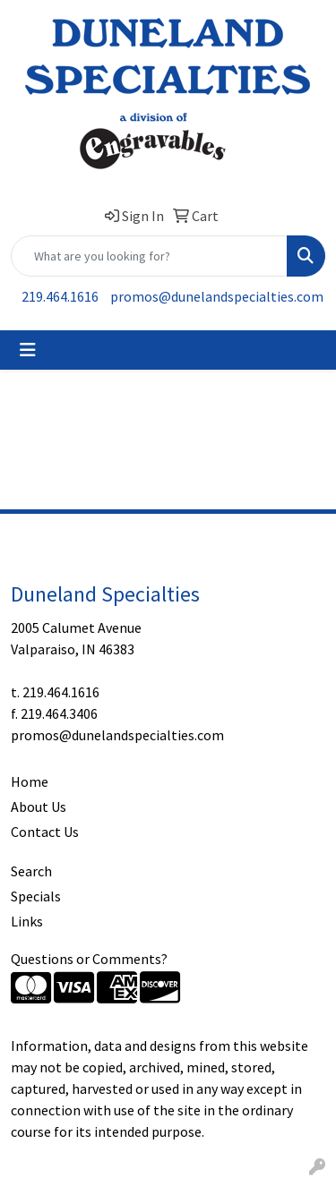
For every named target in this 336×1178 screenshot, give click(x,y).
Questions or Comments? (89, 959)
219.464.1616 (60, 296)
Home (29, 781)
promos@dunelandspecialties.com (216, 296)
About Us (38, 806)
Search (31, 871)
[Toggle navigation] (28, 350)
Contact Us (45, 832)
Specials (36, 896)
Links (27, 921)
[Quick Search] (149, 256)
